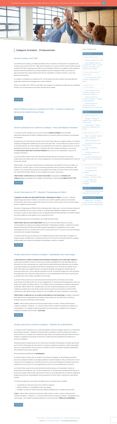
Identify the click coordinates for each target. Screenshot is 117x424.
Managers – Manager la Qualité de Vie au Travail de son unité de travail (92, 120)
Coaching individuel (91, 168)
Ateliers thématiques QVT (92, 140)
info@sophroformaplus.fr (54, 420)
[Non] (115, 3)
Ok (104, 3)
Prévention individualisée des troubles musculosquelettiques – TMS (92, 159)
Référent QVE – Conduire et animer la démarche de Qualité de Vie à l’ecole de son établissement (93, 202)
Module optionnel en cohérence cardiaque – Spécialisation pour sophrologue (44, 254)
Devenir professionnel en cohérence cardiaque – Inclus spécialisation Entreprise (46, 128)
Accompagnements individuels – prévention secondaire (90, 181)
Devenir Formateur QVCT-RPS (26, 58)
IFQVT (45, 420)
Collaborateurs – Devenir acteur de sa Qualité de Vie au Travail (91, 127)
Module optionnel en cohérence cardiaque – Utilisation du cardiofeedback (43, 325)
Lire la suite (18, 99)
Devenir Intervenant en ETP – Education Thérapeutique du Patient (40, 192)
